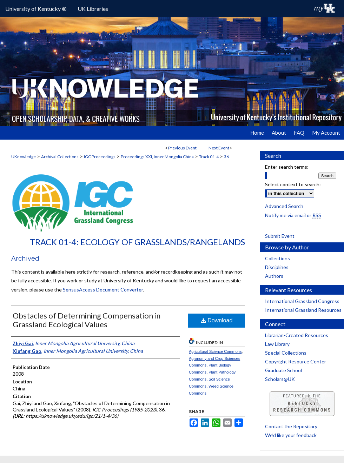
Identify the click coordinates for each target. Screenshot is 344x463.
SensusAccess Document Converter (103, 290)
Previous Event (182, 147)
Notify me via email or (293, 215)
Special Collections (285, 353)
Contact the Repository (291, 426)
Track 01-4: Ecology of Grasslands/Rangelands (137, 242)
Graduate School (283, 370)
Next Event (219, 147)
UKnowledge (23, 156)
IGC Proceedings (99, 156)
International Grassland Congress (302, 301)
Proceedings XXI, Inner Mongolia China (157, 156)
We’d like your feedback (291, 435)
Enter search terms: (287, 167)
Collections (277, 258)
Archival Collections (60, 156)
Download (217, 320)
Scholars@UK (280, 379)
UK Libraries (93, 8)
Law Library (277, 344)
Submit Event (280, 236)
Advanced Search (284, 206)
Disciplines (277, 267)
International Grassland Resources (303, 310)
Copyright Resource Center (295, 361)
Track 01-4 (209, 156)
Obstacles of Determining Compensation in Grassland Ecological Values (86, 320)
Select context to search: (293, 184)
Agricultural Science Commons (215, 351)
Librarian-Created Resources (296, 335)
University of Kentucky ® (36, 8)
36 (226, 156)
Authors (274, 276)
